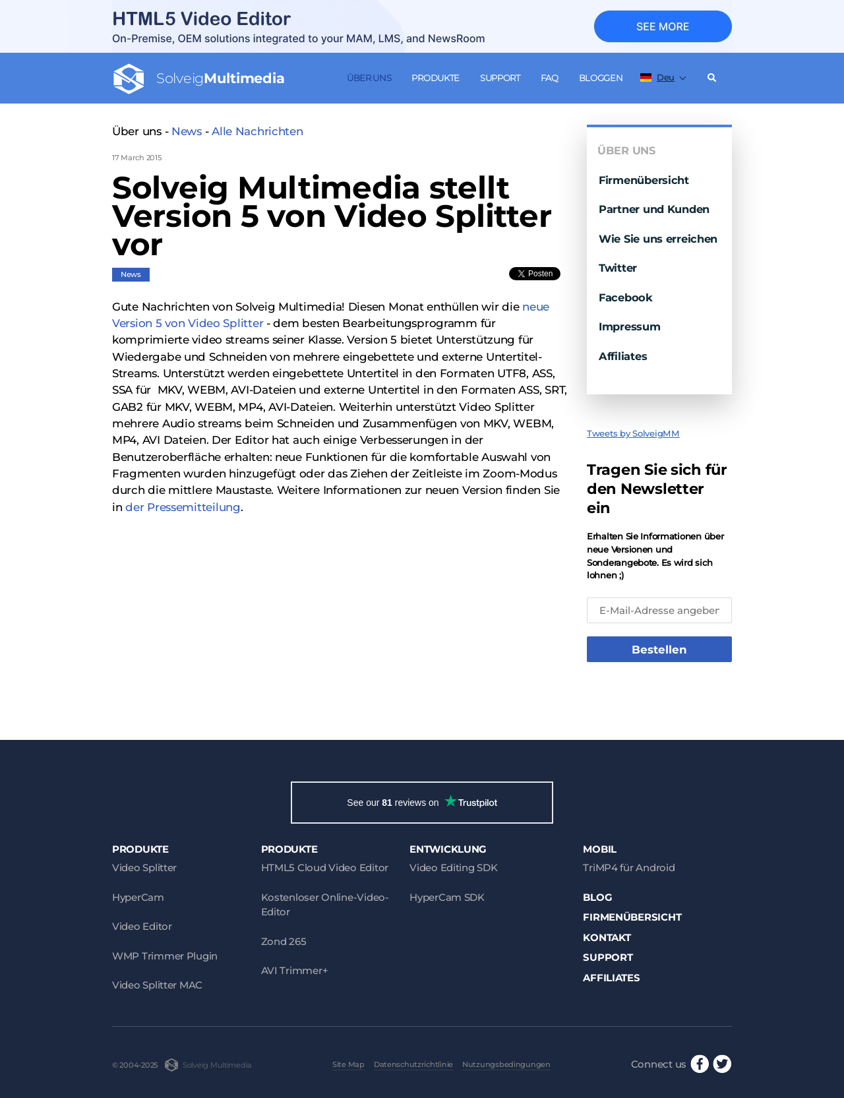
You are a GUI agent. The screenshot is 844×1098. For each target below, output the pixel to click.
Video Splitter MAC (157, 985)
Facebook (626, 297)
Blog (597, 897)
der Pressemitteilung (183, 507)
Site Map (348, 1064)
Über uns (369, 78)
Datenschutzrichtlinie (413, 1064)
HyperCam (138, 897)
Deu (657, 77)
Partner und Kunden (654, 209)
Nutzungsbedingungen (506, 1064)
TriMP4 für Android (629, 867)
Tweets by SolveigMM (633, 433)
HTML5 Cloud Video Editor (324, 867)
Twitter (618, 267)
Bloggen (601, 78)
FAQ (549, 78)
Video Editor (142, 926)
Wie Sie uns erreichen (658, 238)
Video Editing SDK (453, 867)
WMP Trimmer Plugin (165, 956)
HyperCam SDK (447, 897)
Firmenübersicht (644, 180)
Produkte (435, 78)
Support (500, 78)
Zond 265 (284, 941)
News (186, 131)
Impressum (630, 326)
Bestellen (659, 649)
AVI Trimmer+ (294, 970)
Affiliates (623, 356)
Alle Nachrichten (257, 131)
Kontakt (606, 937)
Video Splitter (144, 867)
